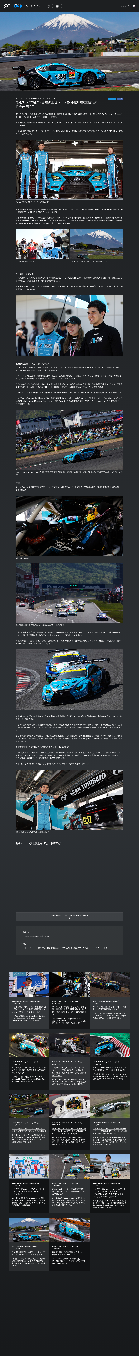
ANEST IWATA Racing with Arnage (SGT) (65, 1001)
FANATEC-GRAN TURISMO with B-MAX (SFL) (26, 1001)
